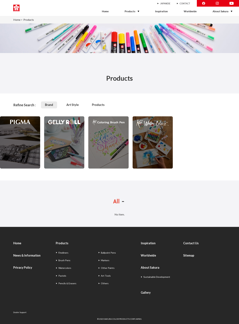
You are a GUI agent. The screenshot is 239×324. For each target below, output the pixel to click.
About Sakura (220, 11)
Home (105, 11)
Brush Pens (64, 260)
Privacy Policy (22, 267)
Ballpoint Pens (108, 252)
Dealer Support (19, 312)
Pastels (62, 275)
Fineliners (63, 252)
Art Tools (106, 275)
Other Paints (108, 267)
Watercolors (64, 267)
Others (105, 283)
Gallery (146, 292)
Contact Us (191, 243)
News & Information (26, 255)
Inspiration (161, 11)
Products (130, 11)
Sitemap (188, 255)
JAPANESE (165, 3)
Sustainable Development (156, 276)
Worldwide (190, 11)
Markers (105, 260)
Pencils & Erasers (67, 283)
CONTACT (185, 3)
